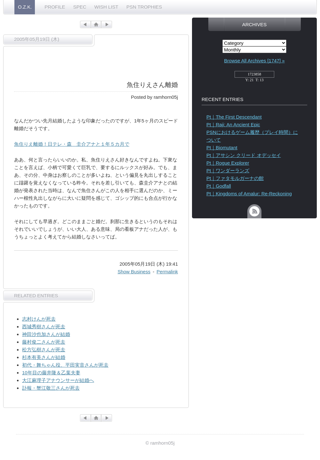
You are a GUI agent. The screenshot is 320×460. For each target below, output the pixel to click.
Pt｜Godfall (218, 186)
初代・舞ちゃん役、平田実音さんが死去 (65, 365)
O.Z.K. (25, 7)
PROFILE (54, 7)
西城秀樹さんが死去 (43, 326)
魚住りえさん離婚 (152, 84)
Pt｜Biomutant (221, 147)
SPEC (79, 7)
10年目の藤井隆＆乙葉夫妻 (51, 372)
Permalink (167, 271)
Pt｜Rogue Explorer (227, 163)
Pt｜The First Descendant (234, 117)
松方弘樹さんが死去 (43, 349)
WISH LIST (106, 7)
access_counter (254, 76)
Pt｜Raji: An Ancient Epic (233, 124)
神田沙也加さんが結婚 (46, 334)
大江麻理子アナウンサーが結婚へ (58, 380)
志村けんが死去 (39, 319)
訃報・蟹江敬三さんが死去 (51, 388)
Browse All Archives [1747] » (254, 60)
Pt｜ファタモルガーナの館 (235, 178)
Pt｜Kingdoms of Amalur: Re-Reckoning (249, 193)
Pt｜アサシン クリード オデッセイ (243, 155)
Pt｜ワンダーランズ (227, 170)
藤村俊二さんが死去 (43, 342)
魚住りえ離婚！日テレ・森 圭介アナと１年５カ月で (71, 144)
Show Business (133, 271)
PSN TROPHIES (144, 7)
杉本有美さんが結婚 (43, 357)
